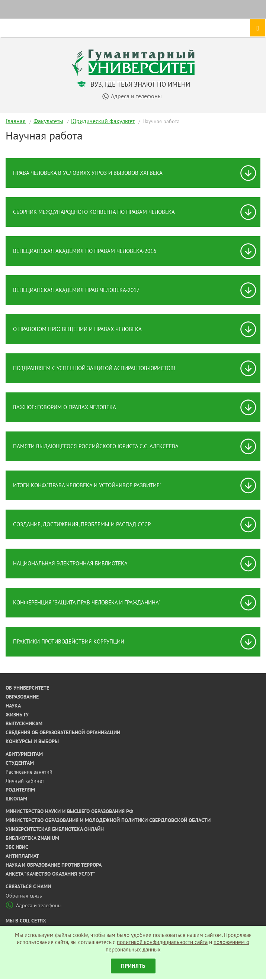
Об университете (27, 687)
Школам (16, 798)
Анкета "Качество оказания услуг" (50, 873)
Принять (133, 965)
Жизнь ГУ (17, 714)
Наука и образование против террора (54, 864)
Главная (16, 121)
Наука (13, 705)
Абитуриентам (24, 754)
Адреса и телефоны (33, 905)
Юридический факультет (103, 121)
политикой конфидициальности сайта (162, 942)
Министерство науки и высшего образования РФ (69, 811)
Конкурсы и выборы (32, 741)
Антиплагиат (22, 856)
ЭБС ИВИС (17, 847)
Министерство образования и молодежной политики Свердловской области (108, 820)
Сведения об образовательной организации (63, 732)
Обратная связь (24, 895)
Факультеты (48, 121)
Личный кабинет (25, 780)
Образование (22, 696)
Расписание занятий (29, 771)
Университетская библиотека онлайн (55, 829)
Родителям (20, 789)
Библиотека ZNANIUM (32, 838)
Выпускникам (24, 723)
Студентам (20, 763)
